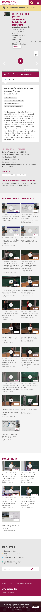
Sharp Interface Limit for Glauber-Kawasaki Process (29, 241)
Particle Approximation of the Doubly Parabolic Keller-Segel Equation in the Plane (10, 387)
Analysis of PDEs (8, 175)
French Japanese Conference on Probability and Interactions (20, 19)
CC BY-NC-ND (15, 159)
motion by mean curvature (13, 106)
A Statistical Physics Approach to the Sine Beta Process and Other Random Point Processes (29, 266)
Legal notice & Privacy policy (24, 583)
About (3, 583)
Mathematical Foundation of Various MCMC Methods (10, 217)
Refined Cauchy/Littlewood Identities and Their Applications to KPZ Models (29, 218)
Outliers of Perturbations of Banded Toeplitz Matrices (29, 314)
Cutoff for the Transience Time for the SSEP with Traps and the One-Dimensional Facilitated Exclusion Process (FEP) (11, 267)
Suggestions (10, 459)
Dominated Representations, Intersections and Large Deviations (11, 292)
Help (11, 583)
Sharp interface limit (11, 103)
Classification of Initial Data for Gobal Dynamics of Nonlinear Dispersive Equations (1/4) (29, 502)
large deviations (10, 97)
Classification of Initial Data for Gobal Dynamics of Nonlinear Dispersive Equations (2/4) (10, 502)
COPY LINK (16, 46)
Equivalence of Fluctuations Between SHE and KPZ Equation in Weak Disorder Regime (10, 411)
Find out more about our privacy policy (20, 608)
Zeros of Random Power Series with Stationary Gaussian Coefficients (28, 292)
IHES (14, 157)
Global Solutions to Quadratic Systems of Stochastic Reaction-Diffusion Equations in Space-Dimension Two (30, 363)
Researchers (16, 164)
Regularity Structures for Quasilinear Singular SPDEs (29, 338)
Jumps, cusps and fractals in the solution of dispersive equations (10, 526)
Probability (21, 175)
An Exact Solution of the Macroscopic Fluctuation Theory (9, 338)
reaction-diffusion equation (14, 100)
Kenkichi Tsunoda (11, 94)
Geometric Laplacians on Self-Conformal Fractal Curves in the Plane (9, 436)
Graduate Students (28, 164)
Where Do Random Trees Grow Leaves (29, 410)
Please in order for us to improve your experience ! (19, 8)
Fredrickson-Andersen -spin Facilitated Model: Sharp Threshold (11, 241)
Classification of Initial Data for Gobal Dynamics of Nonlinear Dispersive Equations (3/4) (29, 477)
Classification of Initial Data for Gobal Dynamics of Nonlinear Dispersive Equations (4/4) (10, 477)
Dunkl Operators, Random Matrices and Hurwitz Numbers (10, 315)
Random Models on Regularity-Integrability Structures (9, 362)
